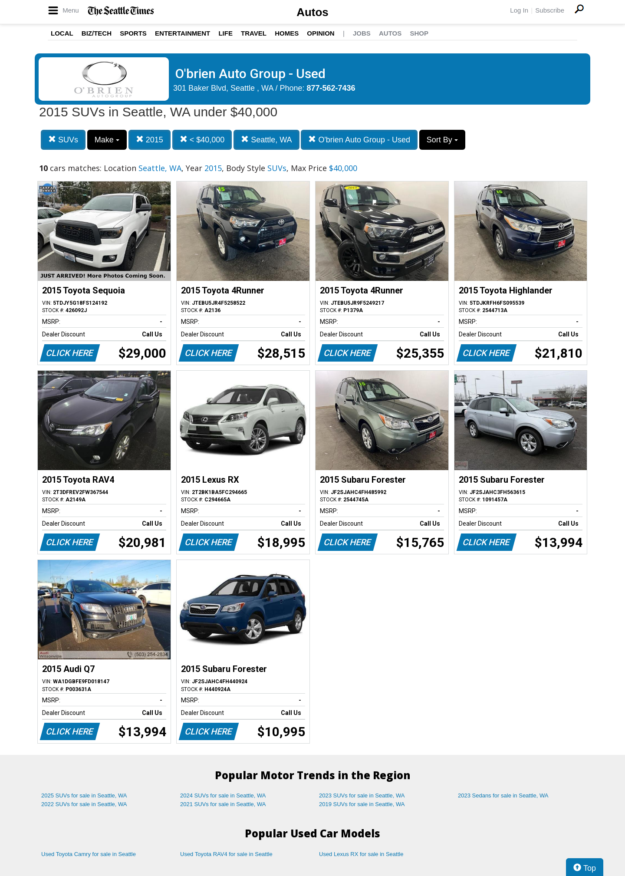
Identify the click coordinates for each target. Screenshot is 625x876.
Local (62, 33)
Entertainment (182, 33)
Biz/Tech (97, 33)
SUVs (63, 139)
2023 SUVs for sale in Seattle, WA (362, 795)
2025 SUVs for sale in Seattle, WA (84, 795)
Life (225, 33)
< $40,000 (202, 139)
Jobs (362, 33)
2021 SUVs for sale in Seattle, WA (223, 804)
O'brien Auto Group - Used (359, 139)
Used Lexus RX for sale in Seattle (361, 854)
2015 (149, 139)
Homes (287, 33)
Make (107, 139)
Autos (312, 12)
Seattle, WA (266, 139)
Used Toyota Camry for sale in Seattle (88, 854)
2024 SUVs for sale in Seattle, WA (223, 795)
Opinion (320, 33)
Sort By (442, 139)
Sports (133, 33)
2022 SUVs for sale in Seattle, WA (84, 804)
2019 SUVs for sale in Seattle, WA (362, 804)
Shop (419, 33)
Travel (253, 33)
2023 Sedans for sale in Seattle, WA (503, 795)
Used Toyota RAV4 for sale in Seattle (226, 854)
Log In (519, 10)
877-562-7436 (331, 88)
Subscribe (549, 10)
